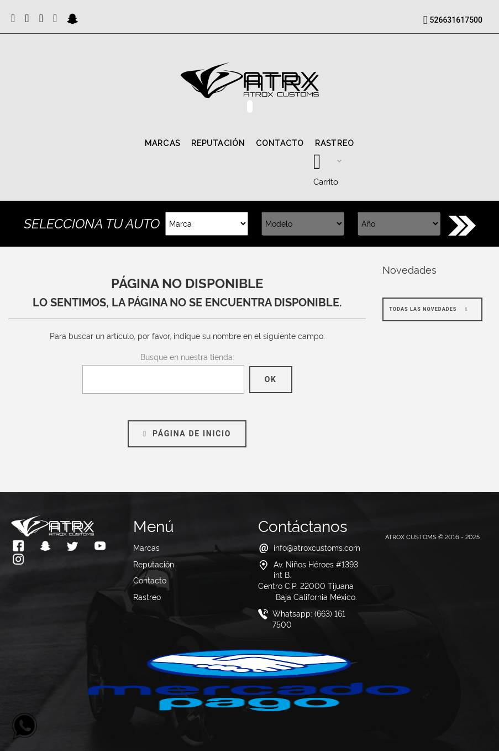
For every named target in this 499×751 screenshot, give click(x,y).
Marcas (162, 143)
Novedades (409, 269)
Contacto (280, 143)
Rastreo (334, 143)
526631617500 (456, 19)
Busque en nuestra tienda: (187, 356)
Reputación (218, 143)
